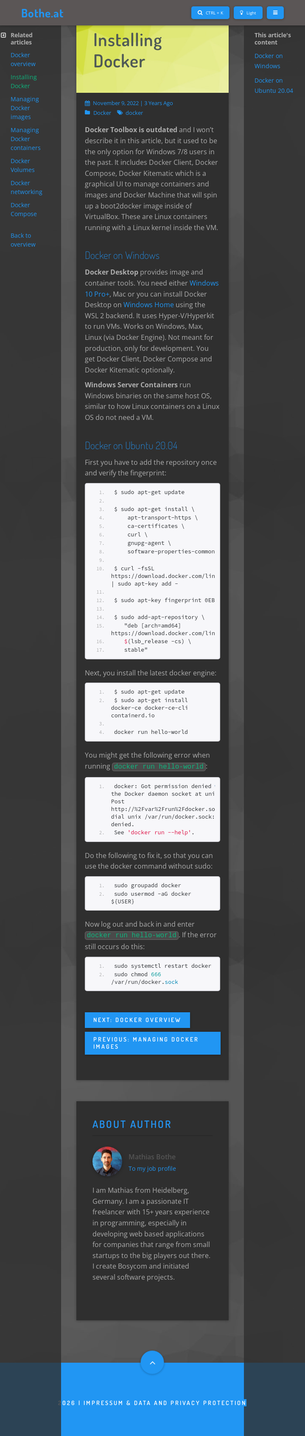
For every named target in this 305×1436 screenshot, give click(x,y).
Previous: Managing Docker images (146, 1041)
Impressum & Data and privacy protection (165, 1402)
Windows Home (148, 304)
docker (134, 113)
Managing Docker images (25, 108)
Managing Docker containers (26, 139)
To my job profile (153, 1168)
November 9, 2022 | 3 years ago (129, 103)
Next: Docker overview (137, 1018)
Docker (102, 113)
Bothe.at (43, 12)
